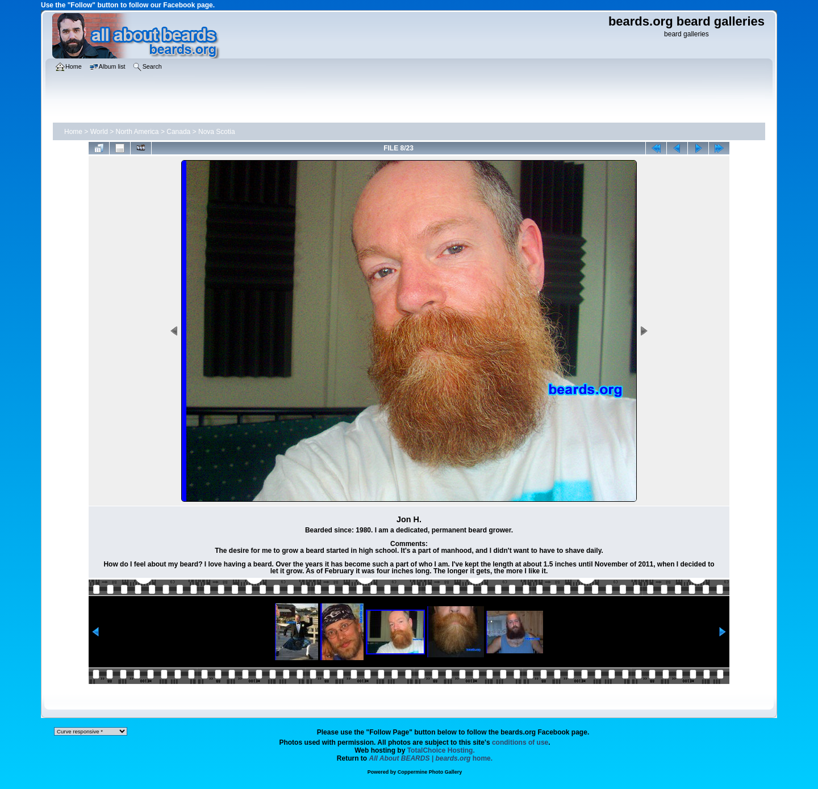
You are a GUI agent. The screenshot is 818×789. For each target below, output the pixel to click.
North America (137, 132)
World (99, 132)
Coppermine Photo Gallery (430, 772)
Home (73, 132)
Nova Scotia (216, 132)
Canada (178, 132)
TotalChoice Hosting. (441, 750)
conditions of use (520, 742)
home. (431, 758)
